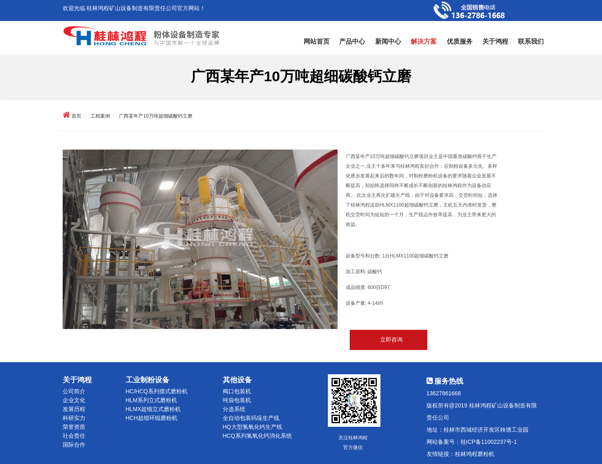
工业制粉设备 (147, 380)
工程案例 (100, 116)
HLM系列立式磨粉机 (151, 400)
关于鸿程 (495, 41)
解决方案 (424, 41)
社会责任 (74, 435)
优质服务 (460, 41)
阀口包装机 (237, 391)
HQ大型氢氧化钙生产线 (252, 427)
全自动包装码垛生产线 (251, 418)
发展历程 (74, 409)
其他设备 (237, 380)
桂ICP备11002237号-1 (488, 442)
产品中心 (352, 41)
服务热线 (445, 381)
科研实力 (74, 418)
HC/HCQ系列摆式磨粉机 (157, 391)
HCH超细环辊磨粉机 (151, 418)
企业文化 (74, 400)
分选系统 (234, 409)
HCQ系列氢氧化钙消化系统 (257, 435)
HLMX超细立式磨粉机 (153, 409)
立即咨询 (391, 340)
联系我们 (531, 41)
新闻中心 (388, 41)
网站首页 (317, 41)
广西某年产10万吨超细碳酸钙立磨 (155, 116)
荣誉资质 (74, 427)
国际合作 (74, 444)
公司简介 (74, 391)
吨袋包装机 (237, 400)
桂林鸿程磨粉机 (474, 454)
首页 (76, 116)
